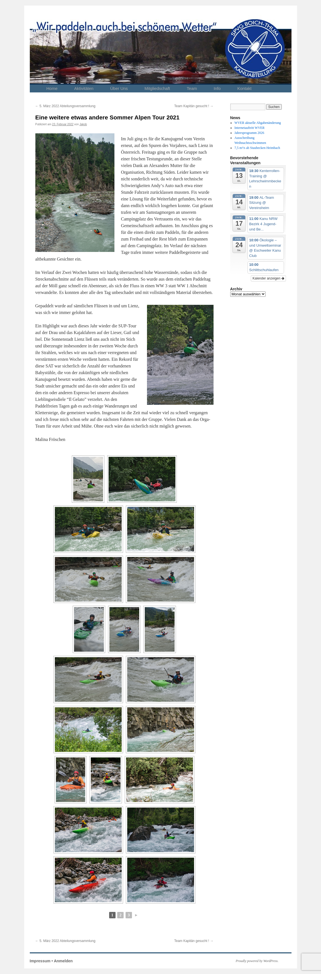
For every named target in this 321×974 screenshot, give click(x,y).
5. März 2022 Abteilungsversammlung (65, 106)
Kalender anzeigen (268, 278)
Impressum (40, 961)
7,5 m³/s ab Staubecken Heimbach (257, 148)
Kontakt (244, 88)
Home (52, 88)
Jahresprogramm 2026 (249, 133)
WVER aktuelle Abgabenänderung (257, 123)
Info (217, 88)
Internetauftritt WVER (249, 128)
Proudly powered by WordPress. (257, 961)
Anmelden (63, 961)
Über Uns (119, 88)
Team (192, 88)
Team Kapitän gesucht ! (194, 106)
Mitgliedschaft (157, 88)
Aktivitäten (84, 88)
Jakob (83, 124)
